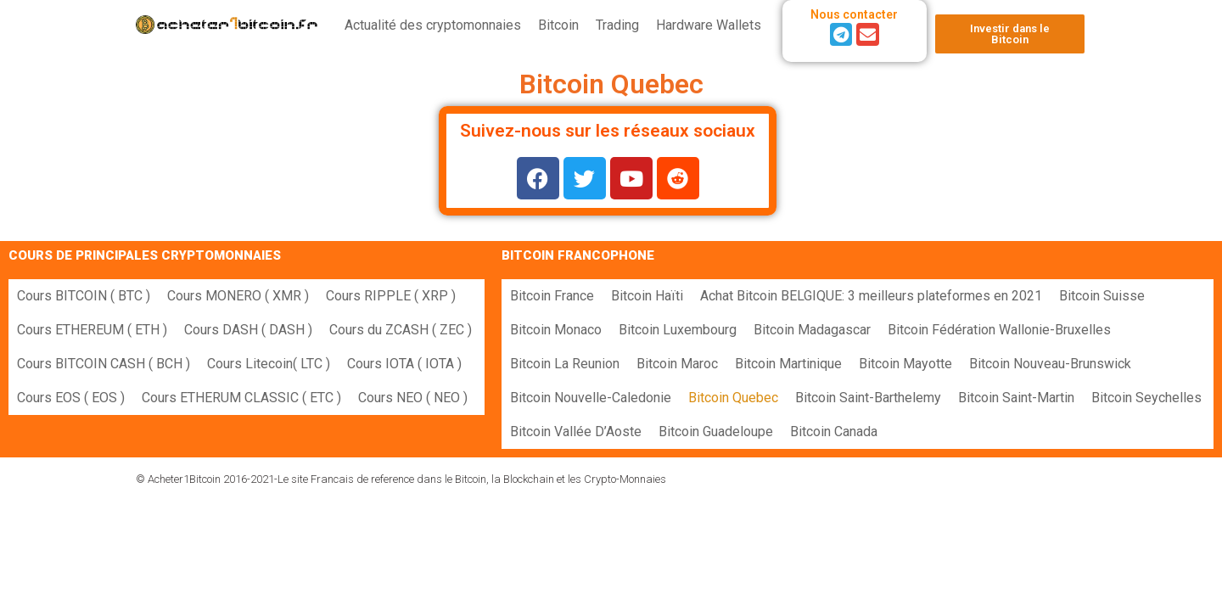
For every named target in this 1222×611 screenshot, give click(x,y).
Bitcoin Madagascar (812, 330)
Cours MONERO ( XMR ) (238, 296)
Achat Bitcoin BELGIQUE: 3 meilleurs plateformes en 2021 (871, 296)
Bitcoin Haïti (647, 296)
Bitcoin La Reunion (564, 364)
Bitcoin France (552, 296)
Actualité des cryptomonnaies (433, 25)
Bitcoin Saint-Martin (1016, 398)
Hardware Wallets (708, 25)
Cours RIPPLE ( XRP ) (391, 296)
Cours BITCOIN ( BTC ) (83, 296)
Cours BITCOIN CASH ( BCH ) (103, 364)
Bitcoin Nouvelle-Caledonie (590, 398)
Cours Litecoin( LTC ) (268, 364)
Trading (617, 25)
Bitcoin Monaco (556, 330)
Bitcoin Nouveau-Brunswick (1050, 364)
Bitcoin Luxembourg (678, 330)
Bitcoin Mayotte (905, 364)
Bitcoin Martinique (788, 364)
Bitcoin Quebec (733, 398)
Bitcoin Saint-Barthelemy (868, 398)
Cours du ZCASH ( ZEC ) (400, 330)
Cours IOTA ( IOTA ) (404, 364)
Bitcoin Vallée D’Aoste (576, 431)
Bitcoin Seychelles (1146, 398)
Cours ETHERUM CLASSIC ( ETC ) (241, 398)
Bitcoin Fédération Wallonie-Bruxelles (999, 330)
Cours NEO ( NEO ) (413, 398)
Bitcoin (558, 25)
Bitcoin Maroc (677, 364)
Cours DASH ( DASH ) (248, 330)
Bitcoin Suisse (1102, 296)
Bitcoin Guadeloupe (716, 431)
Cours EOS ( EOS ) (71, 398)
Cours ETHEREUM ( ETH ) (92, 330)
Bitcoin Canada (833, 431)
